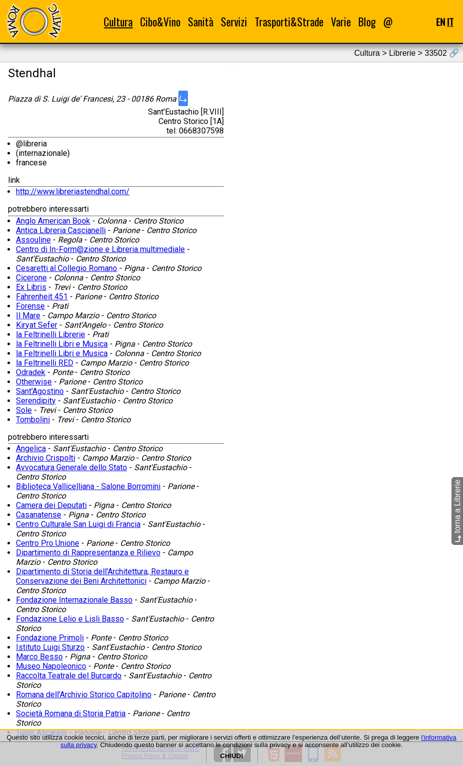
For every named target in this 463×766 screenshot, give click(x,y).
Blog (367, 21)
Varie (341, 21)
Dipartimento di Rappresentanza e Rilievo (88, 552)
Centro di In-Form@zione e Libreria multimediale (100, 249)
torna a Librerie (457, 511)
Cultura (118, 21)
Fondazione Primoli (50, 637)
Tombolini (33, 419)
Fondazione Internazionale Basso (74, 600)
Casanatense (38, 514)
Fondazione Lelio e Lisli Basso (70, 619)
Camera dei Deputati (51, 505)
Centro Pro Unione (47, 543)
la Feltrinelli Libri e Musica (62, 344)
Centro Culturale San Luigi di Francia (78, 524)
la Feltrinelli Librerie (50, 334)
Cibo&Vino (160, 21)
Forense (30, 306)
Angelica (31, 448)
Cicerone (31, 277)
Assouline (33, 240)
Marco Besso (39, 656)
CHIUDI (231, 756)
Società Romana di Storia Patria (71, 713)
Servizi (234, 21)
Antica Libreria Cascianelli (61, 230)
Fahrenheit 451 (42, 296)
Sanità (200, 21)
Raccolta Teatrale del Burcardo (69, 675)
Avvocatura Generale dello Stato (71, 467)
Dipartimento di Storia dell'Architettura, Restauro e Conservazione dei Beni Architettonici (102, 576)
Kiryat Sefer (36, 325)
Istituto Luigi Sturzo (50, 647)
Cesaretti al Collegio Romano (66, 268)
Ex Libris (31, 287)
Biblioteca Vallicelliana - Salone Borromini (88, 486)
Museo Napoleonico (51, 666)
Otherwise (34, 381)
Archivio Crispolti (45, 458)
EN (440, 21)
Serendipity (36, 400)
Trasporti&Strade (289, 21)
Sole (24, 410)
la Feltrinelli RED (44, 363)
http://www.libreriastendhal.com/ (73, 191)
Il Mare (28, 315)
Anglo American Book (53, 221)
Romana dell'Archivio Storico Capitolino (84, 694)
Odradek (30, 372)
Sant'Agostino (40, 391)
